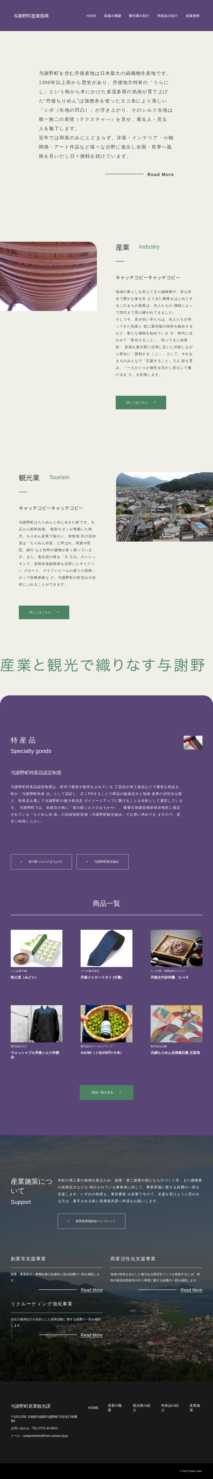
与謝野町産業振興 (31, 15)
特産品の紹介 (167, 15)
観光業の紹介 (139, 15)
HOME (91, 15)
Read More (160, 174)
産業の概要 (112, 15)
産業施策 (193, 15)
